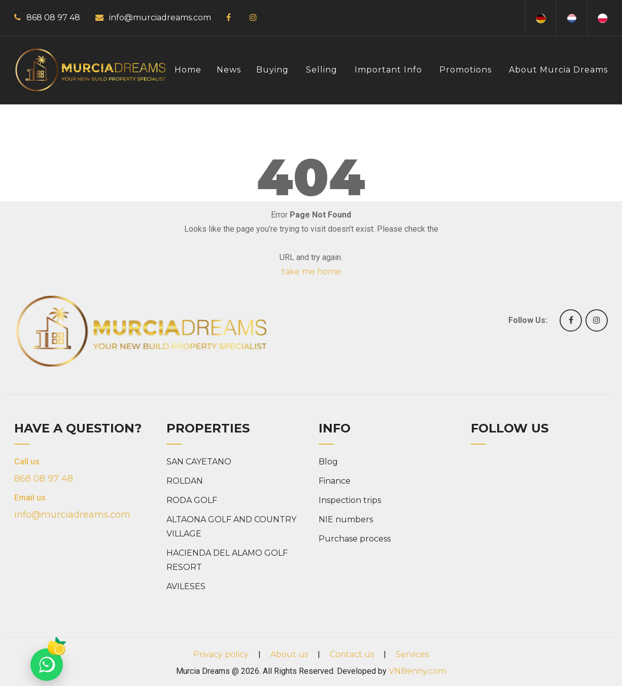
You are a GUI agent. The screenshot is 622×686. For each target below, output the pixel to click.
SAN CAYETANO (198, 461)
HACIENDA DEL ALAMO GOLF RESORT (227, 560)
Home (188, 70)
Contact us (352, 654)
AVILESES (185, 586)
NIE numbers (346, 519)
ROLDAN (184, 481)
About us (289, 654)
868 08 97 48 (53, 17)
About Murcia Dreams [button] (558, 70)
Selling (321, 70)
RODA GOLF (191, 500)
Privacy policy (221, 654)
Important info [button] (388, 70)
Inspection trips (350, 500)
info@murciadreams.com (160, 17)
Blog (328, 461)
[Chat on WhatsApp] (46, 664)
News (229, 70)
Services (412, 654)
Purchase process (355, 539)
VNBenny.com (417, 671)
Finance (335, 481)
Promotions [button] (465, 70)
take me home (311, 271)
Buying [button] (272, 70)
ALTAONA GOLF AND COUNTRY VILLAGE (231, 526)
